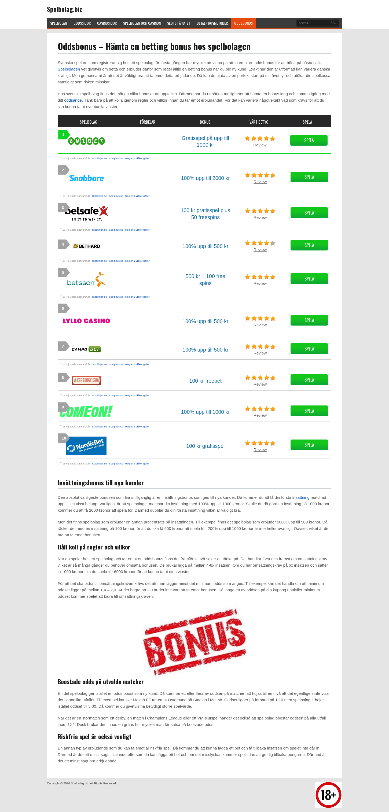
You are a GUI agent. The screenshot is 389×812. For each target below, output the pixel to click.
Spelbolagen (69, 69)
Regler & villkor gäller (137, 158)
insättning (301, 497)
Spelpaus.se (116, 158)
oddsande (73, 100)
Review (259, 145)
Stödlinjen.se (99, 158)
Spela (309, 140)
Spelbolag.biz (64, 9)
